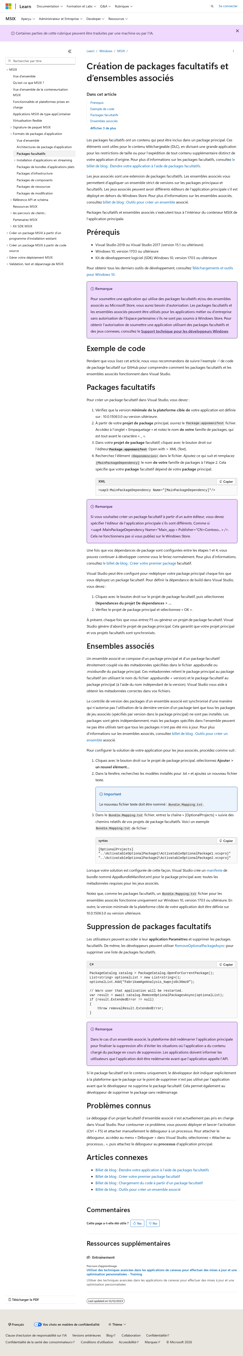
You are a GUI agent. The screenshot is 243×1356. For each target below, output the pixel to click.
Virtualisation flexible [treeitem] (27, 120)
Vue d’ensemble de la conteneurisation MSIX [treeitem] (40, 92)
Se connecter (228, 6)
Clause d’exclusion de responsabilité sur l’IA (36, 1335)
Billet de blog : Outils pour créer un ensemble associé (137, 1189)
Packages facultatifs (104, 115)
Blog (109, 1335)
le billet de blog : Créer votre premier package (139, 563)
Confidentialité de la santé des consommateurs (39, 1342)
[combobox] (41, 61)
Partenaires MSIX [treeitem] (25, 219)
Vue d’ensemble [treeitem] (24, 76)
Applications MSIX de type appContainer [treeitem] (42, 114)
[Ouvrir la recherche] (212, 6)
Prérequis (97, 102)
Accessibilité (127, 1342)
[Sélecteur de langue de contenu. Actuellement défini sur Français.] (16, 1324)
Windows (105, 51)
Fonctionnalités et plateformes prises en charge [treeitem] (41, 104)
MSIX (121, 51)
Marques (151, 1342)
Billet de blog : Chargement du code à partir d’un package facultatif (149, 1182)
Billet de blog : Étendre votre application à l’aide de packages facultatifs (152, 1169)
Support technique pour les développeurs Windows (184, 331)
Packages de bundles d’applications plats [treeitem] (45, 167)
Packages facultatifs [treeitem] (31, 153)
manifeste (214, 870)
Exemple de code (102, 109)
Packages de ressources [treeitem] (33, 186)
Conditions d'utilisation (97, 1342)
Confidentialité (156, 1335)
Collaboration (131, 1335)
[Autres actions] (233, 51)
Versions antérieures (86, 1335)
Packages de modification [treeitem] (35, 193)
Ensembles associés (104, 121)
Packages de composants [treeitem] (35, 180)
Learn (91, 51)
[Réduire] (70, 51)
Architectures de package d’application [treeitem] (44, 147)
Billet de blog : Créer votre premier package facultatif (137, 1176)
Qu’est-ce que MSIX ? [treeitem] (28, 82)
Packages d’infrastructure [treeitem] (35, 173)
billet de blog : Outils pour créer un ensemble (139, 202)
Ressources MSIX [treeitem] (25, 206)
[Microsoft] (9, 6)
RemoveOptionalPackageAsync (200, 945)
